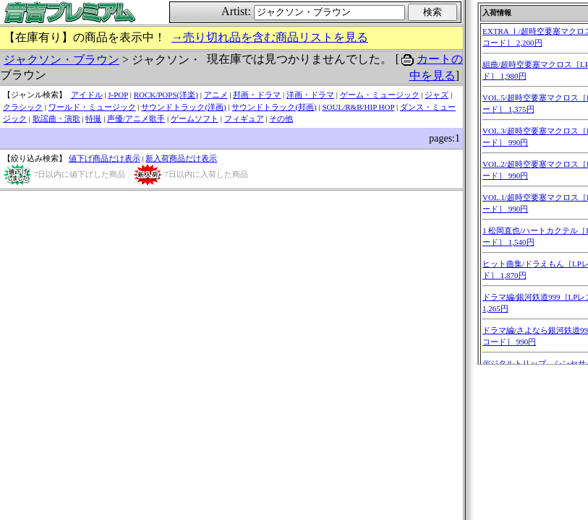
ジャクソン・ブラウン (61, 59)
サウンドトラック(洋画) (183, 107)
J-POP (118, 94)
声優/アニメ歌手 (136, 118)
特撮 (93, 118)
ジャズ (436, 94)
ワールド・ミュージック (92, 107)
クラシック (23, 107)
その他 (281, 118)
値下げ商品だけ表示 (104, 158)
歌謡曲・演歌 (56, 118)
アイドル (87, 94)
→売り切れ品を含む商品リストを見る (269, 37)
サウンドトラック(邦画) (273, 107)
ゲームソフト (194, 118)
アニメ (216, 94)
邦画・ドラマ (257, 94)
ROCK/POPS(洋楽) (166, 94)
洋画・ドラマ (310, 94)
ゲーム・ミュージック (379, 94)
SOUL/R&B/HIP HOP (358, 107)
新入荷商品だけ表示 (181, 158)
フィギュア (244, 118)
